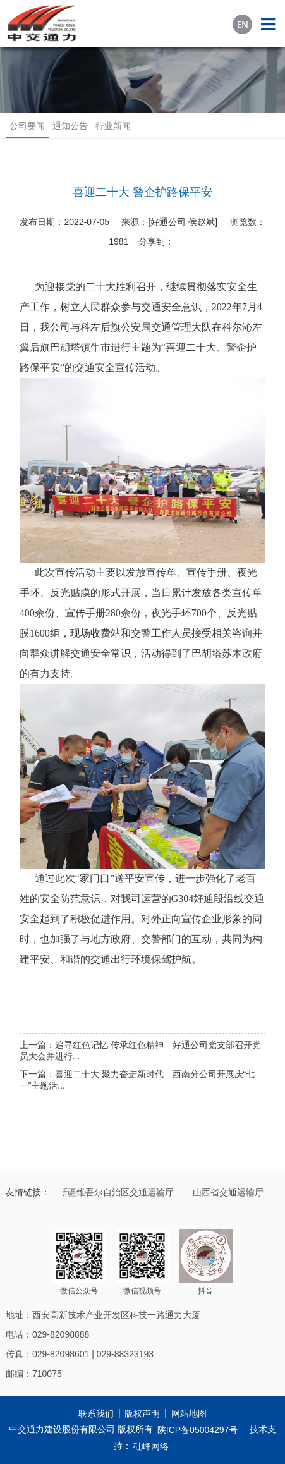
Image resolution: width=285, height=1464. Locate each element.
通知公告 (70, 126)
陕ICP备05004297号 (197, 1430)
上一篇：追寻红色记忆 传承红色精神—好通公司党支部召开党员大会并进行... (140, 1050)
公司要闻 (27, 126)
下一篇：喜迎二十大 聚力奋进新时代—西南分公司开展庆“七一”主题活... (137, 1079)
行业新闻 (113, 126)
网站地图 (189, 1413)
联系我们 (96, 1413)
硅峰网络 (151, 1446)
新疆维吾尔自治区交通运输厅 (117, 1192)
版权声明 (142, 1413)
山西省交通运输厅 (229, 1192)
